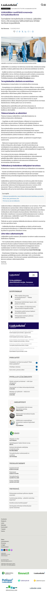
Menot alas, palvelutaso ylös (11, 198)
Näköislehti (3, 525)
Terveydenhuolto (6, 8)
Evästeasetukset (5, 547)
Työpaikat (3, 529)
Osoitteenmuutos (5, 541)
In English (3, 545)
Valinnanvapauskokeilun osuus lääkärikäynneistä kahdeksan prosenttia (23, 196)
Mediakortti (3, 521)
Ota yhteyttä (4, 519)
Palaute (2, 539)
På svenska (3, 543)
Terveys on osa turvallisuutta (11, 201)
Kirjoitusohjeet (4, 527)
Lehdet (2, 523)
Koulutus (3, 531)
